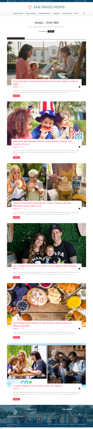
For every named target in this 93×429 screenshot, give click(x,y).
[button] (84, 13)
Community (56, 13)
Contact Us (39, 1)
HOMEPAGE (51, 31)
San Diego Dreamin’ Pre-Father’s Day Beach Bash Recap (44, 265)
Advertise (34, 1)
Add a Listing (28, 1)
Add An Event (21, 1)
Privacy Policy (72, 424)
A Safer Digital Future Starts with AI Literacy (37, 385)
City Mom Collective (16, 426)
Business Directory (45, 13)
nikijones (15, 87)
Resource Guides (19, 13)
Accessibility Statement (47, 1)
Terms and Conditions (63, 424)
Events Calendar (31, 13)
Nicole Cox (16, 208)
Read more (16, 95)
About (77, 13)
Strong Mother (68, 13)
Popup (1, 428)
